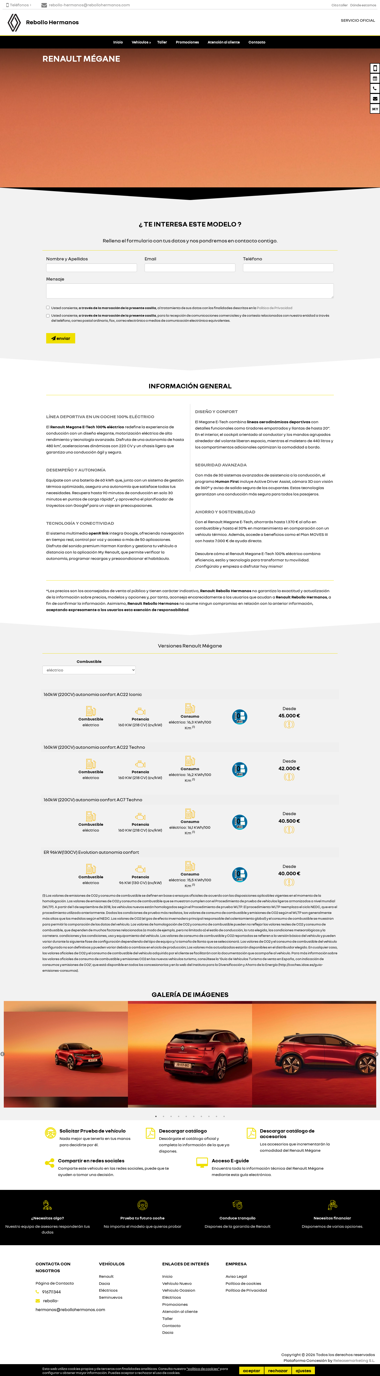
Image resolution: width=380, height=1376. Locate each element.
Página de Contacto (55, 1283)
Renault (106, 1276)
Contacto (257, 42)
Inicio (118, 42)
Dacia (104, 1283)
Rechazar (278, 1370)
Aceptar (251, 1370)
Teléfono (252, 258)
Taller (162, 42)
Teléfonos (17, 4)
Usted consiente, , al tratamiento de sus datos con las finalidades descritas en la (171, 308)
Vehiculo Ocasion (178, 1290)
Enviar (60, 338)
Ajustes (303, 1370)
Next (376, 1054)
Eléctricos (108, 1290)
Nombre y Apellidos (67, 258)
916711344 (51, 1291)
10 (224, 1116)
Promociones (187, 42)
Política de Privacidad (274, 308)
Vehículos (140, 42)
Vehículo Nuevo (177, 1283)
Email (150, 258)
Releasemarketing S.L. (354, 1360)
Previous (2, 1054)
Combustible (89, 661)
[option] (66, 1054)
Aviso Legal (236, 1276)
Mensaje (55, 279)
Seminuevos (110, 1297)
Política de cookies (243, 1283)
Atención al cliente (224, 42)
